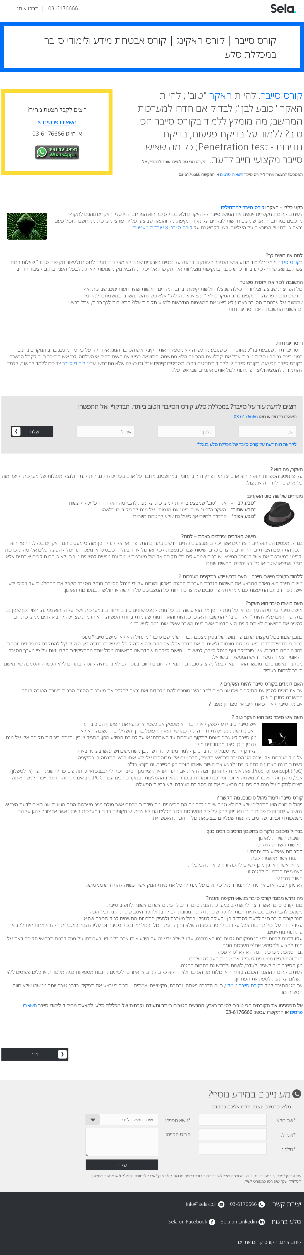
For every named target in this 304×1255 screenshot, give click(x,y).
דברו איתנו (26, 8)
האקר (220, 95)
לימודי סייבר (73, 363)
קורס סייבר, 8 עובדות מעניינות (162, 227)
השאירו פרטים (231, 174)
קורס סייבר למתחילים (242, 207)
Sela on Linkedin (239, 1221)
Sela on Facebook (187, 1221)
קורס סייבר (282, 95)
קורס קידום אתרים (256, 1242)
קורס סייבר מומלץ (243, 985)
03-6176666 (63, 8)
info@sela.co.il (201, 1204)
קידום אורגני (290, 1242)
